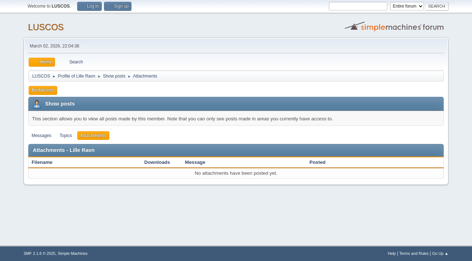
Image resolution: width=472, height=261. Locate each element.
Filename (46, 162)
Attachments (93, 135)
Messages (41, 135)
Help (392, 253)
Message (195, 162)
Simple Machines (72, 253)
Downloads (157, 162)
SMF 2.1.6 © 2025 (39, 253)
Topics (65, 135)
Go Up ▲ (440, 253)
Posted (317, 162)
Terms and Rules (414, 253)
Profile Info (43, 90)
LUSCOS (46, 27)
